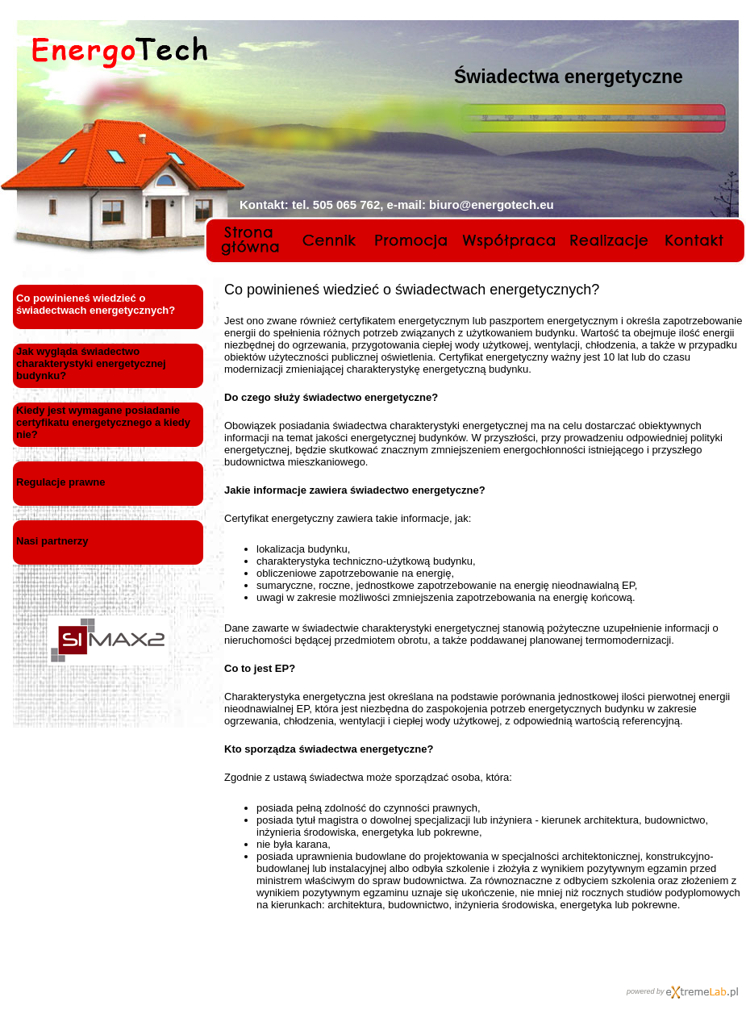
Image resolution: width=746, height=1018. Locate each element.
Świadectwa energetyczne (568, 76)
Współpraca (509, 240)
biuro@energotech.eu (491, 204)
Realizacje (610, 240)
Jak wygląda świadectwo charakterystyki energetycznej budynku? (91, 363)
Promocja (411, 240)
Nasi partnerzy (52, 541)
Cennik (332, 240)
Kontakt (696, 240)
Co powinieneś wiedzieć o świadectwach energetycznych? (95, 304)
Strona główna (253, 240)
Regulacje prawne (61, 482)
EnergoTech (119, 52)
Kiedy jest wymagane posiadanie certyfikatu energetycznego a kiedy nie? (103, 422)
